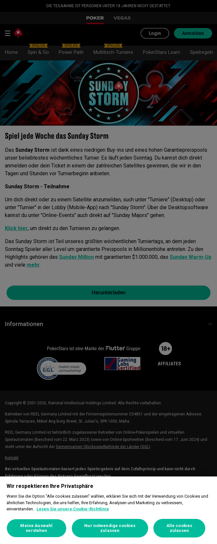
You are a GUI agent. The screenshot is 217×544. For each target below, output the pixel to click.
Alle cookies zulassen (179, 528)
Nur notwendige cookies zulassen (109, 528)
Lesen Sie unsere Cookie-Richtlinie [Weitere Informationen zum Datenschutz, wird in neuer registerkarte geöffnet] (73, 508)
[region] (108, 510)
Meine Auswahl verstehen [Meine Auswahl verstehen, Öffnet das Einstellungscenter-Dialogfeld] (36, 528)
